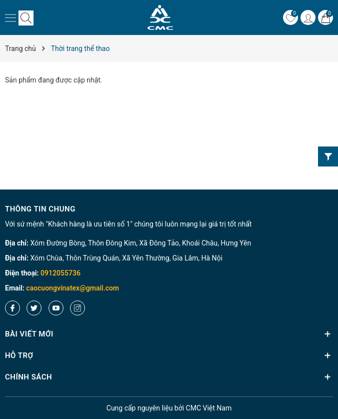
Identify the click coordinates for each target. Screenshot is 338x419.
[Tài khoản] (308, 17)
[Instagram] (77, 308)
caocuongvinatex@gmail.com (72, 288)
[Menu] (10, 17)
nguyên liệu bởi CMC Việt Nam (169, 408)
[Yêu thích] (290, 17)
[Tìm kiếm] (26, 18)
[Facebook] (12, 308)
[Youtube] (56, 308)
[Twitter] (34, 308)
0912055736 (60, 273)
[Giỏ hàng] (325, 17)
